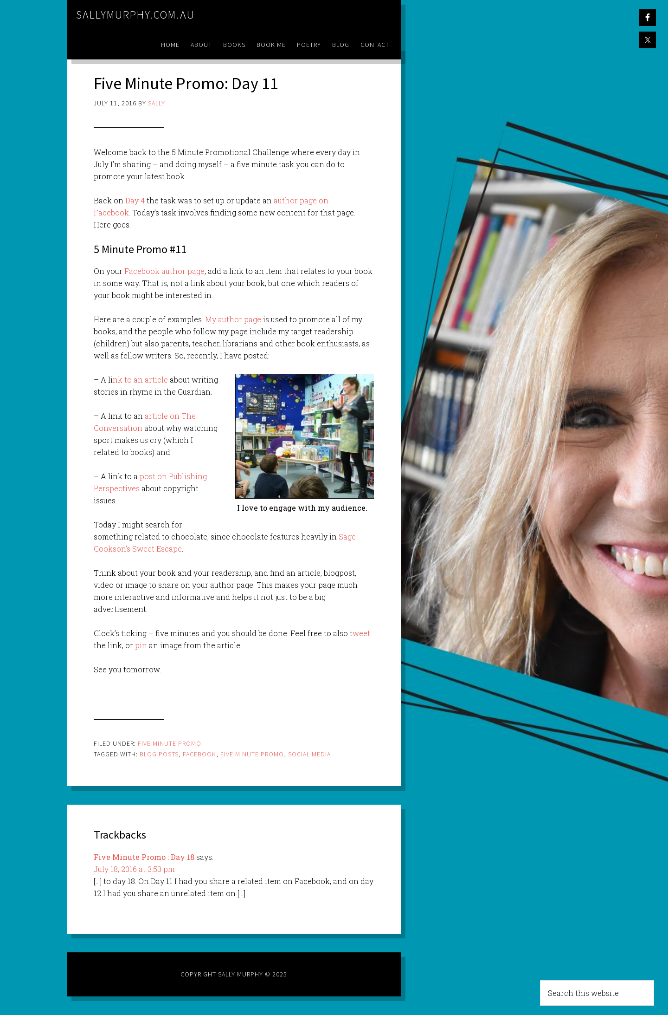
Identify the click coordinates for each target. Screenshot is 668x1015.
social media (309, 754)
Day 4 (135, 200)
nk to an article (140, 379)
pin (141, 645)
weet (361, 633)
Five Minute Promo (169, 743)
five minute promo (252, 754)
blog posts (159, 754)
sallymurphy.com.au (135, 14)
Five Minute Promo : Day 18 (144, 857)
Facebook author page (164, 271)
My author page (233, 319)
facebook (199, 754)
